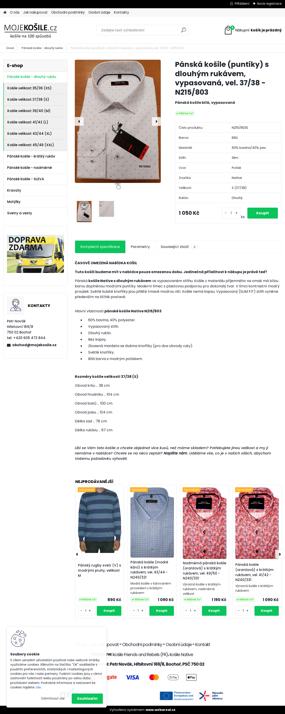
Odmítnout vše (53, 698)
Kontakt (202, 645)
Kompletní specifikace (100, 246)
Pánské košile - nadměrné (29, 167)
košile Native (181, 655)
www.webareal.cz (160, 710)
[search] (183, 31)
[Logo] (34, 30)
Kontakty (121, 12)
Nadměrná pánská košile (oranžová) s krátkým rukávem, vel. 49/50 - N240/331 (204, 571)
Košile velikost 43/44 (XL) (29, 133)
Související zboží (179, 247)
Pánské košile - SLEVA (25, 179)
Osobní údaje (99, 12)
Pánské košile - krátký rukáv (31, 156)
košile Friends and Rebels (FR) (140, 655)
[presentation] (79, 121)
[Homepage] (4, 12)
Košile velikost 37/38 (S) (28, 99)
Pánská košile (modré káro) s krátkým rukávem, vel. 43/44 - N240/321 (149, 570)
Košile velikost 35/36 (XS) (29, 88)
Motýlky (13, 201)
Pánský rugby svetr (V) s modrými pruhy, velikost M (99, 570)
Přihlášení (242, 3)
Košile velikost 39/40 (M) (29, 110)
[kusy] (231, 213)
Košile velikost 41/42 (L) (27, 122)
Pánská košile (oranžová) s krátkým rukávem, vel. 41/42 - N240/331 (254, 572)
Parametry (140, 246)
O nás (15, 12)
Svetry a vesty (19, 213)
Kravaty (14, 190)
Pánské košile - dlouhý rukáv (42, 48)
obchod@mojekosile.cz (34, 345)
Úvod (10, 48)
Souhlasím (87, 698)
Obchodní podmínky (68, 12)
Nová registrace (269, 3)
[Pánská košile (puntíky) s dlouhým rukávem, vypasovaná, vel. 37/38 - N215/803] (118, 121)
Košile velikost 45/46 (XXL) (30, 145)
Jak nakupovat (35, 12)
